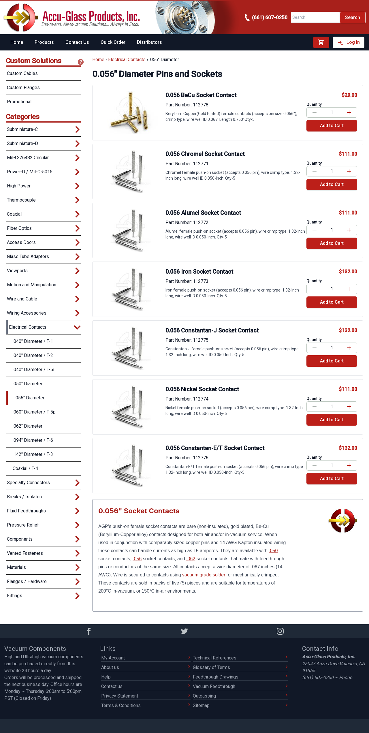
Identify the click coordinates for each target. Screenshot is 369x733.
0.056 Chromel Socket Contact (205, 154)
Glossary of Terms (240, 667)
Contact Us (77, 42)
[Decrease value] (314, 112)
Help (145, 677)
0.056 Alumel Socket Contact (203, 212)
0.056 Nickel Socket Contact (202, 389)
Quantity (314, 104)
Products (44, 42)
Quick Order (113, 42)
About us (145, 667)
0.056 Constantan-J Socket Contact (212, 330)
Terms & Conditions (145, 705)
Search (352, 17)
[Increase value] (349, 112)
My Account (145, 658)
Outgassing (240, 696)
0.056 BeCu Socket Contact (200, 95)
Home (16, 42)
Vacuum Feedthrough (240, 686)
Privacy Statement (145, 696)
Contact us (145, 686)
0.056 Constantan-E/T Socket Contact (214, 448)
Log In (348, 42)
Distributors (149, 42)
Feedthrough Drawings (240, 677)
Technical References (240, 658)
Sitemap (240, 705)
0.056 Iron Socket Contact (199, 271)
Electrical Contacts (127, 59)
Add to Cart (332, 125)
